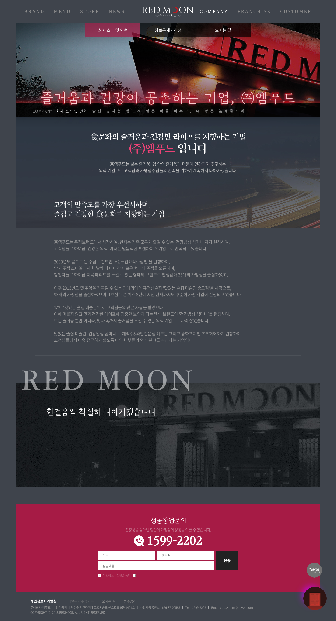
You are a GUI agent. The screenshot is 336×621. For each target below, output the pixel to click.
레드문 (167, 12)
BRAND (34, 11)
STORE (89, 11)
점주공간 (129, 601)
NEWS (117, 11)
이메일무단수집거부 (79, 601)
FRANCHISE (254, 11)
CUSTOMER (296, 11)
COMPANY (214, 11)
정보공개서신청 (168, 30)
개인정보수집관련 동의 (117, 575)
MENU (62, 11)
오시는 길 (223, 30)
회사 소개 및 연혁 (113, 30)
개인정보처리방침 (43, 601)
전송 (227, 560)
